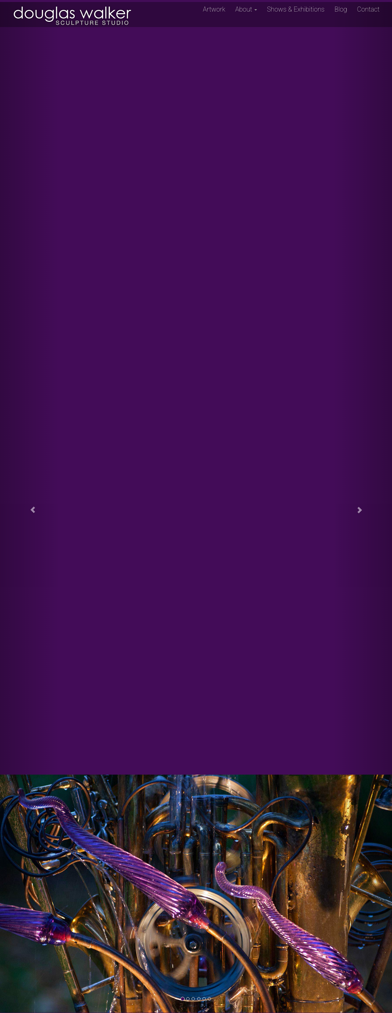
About (246, 9)
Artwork (214, 9)
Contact (368, 9)
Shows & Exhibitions (296, 9)
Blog (340, 9)
